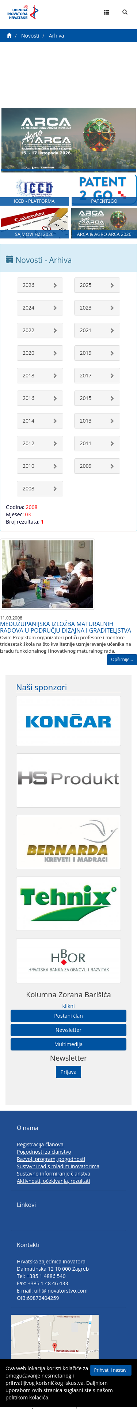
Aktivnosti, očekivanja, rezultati (53, 1180)
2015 (86, 398)
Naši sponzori (41, 687)
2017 (86, 375)
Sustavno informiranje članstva (53, 1173)
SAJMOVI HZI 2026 (34, 234)
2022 (28, 330)
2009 (86, 465)
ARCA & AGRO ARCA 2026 (104, 234)
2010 (28, 465)
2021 (86, 330)
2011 (86, 443)
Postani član (68, 1015)
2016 (28, 398)
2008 (28, 488)
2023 (86, 307)
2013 (86, 420)
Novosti (30, 35)
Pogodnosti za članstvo (44, 1151)
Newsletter (68, 1029)
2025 (86, 284)
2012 (28, 443)
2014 (28, 420)
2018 (28, 375)
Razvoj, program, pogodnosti (51, 1158)
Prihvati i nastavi (111, 1370)
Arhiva (56, 35)
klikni (68, 1005)
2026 (28, 284)
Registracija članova (40, 1144)
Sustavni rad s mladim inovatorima (58, 1166)
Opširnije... (122, 659)
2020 (28, 352)
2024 (28, 307)
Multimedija (68, 1044)
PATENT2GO (104, 201)
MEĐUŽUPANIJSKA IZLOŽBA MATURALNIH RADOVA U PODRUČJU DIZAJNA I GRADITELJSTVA (65, 627)
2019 (86, 352)
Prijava (69, 1071)
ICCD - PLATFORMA (34, 201)
